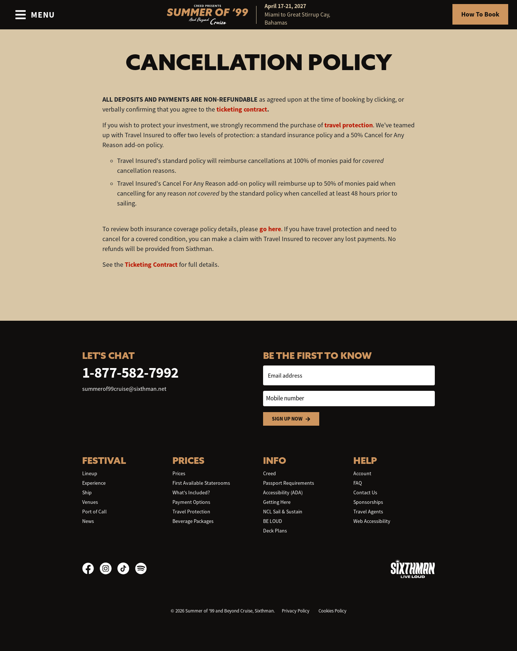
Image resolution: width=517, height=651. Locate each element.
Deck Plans (275, 530)
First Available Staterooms (201, 483)
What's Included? (191, 492)
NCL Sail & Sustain (282, 511)
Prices (178, 473)
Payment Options (191, 502)
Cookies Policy (332, 611)
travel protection (348, 125)
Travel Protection (191, 511)
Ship (87, 492)
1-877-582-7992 (130, 372)
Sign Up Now (291, 419)
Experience (94, 483)
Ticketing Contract (151, 264)
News (88, 521)
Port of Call (94, 511)
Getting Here (277, 502)
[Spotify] (141, 568)
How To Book (480, 14)
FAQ (357, 483)
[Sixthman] (413, 568)
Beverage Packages (193, 521)
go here (270, 229)
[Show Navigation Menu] (35, 14)
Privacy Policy (295, 611)
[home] (258, 15)
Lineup (89, 473)
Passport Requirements (288, 483)
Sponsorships (368, 502)
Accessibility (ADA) (283, 492)
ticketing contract (241, 109)
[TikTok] (126, 568)
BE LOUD (272, 521)
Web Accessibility (371, 521)
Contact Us (365, 492)
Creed (269, 473)
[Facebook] (91, 568)
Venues (90, 502)
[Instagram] (108, 568)
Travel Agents (368, 511)
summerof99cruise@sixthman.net (124, 389)
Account (362, 473)
